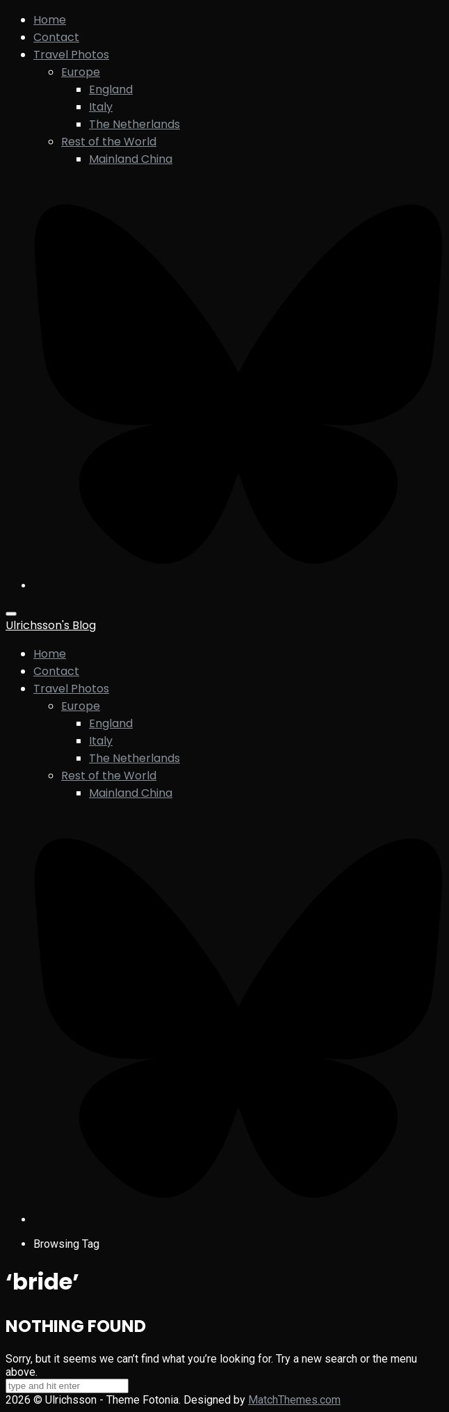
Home (49, 20)
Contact (56, 37)
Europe (80, 72)
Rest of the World (108, 142)
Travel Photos (71, 55)
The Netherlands (134, 124)
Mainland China (130, 159)
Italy (101, 107)
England (111, 89)
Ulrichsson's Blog (51, 625)
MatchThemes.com (294, 1399)
